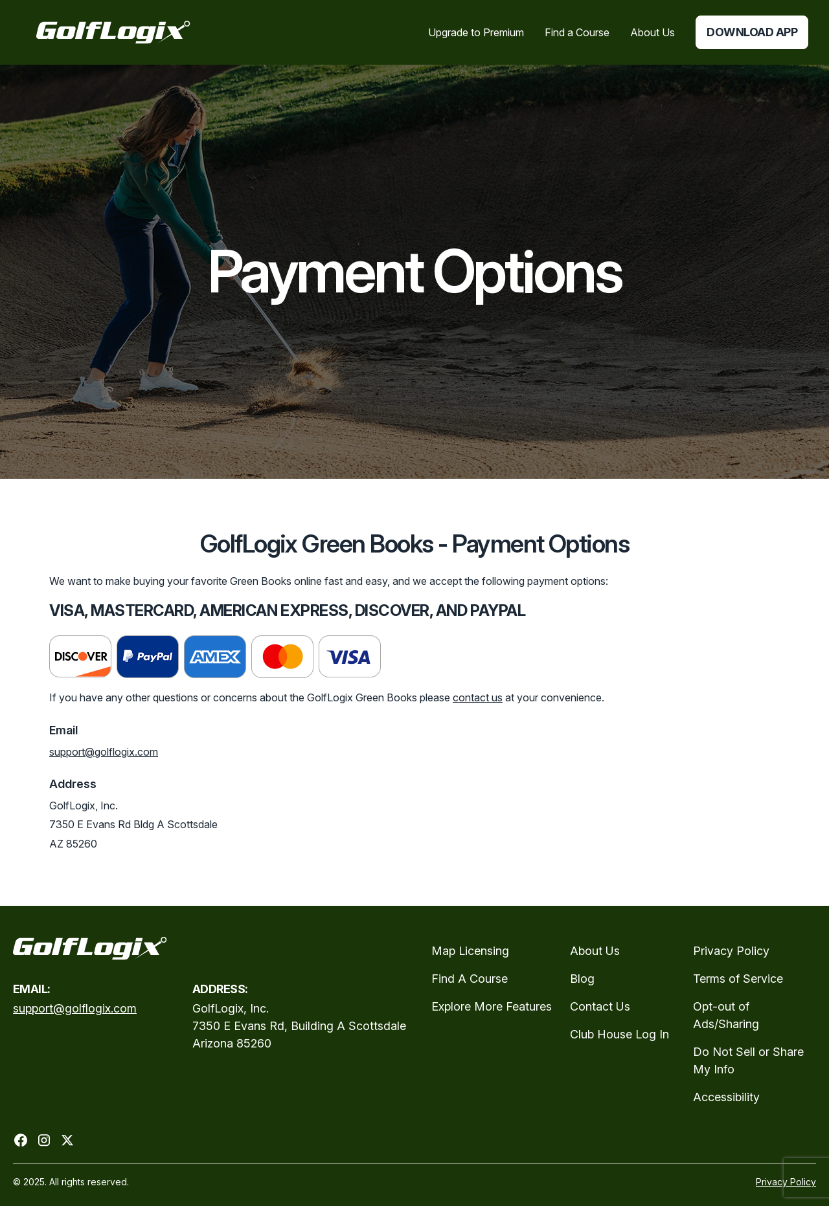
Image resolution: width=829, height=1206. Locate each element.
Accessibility (726, 1097)
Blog (582, 978)
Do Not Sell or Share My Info (748, 1060)
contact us (478, 697)
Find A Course (469, 978)
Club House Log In (619, 1034)
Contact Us (600, 1006)
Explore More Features (491, 1006)
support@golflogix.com (103, 751)
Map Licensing (470, 951)
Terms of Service (738, 978)
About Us (595, 951)
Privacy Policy (731, 951)
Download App (752, 32)
